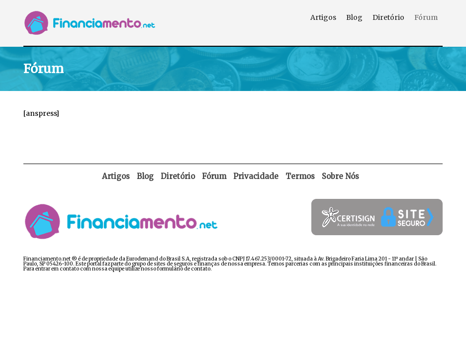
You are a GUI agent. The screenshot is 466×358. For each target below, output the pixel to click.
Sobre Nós (340, 176)
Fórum (426, 17)
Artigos (323, 17)
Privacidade (256, 176)
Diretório (388, 17)
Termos (300, 176)
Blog (354, 17)
